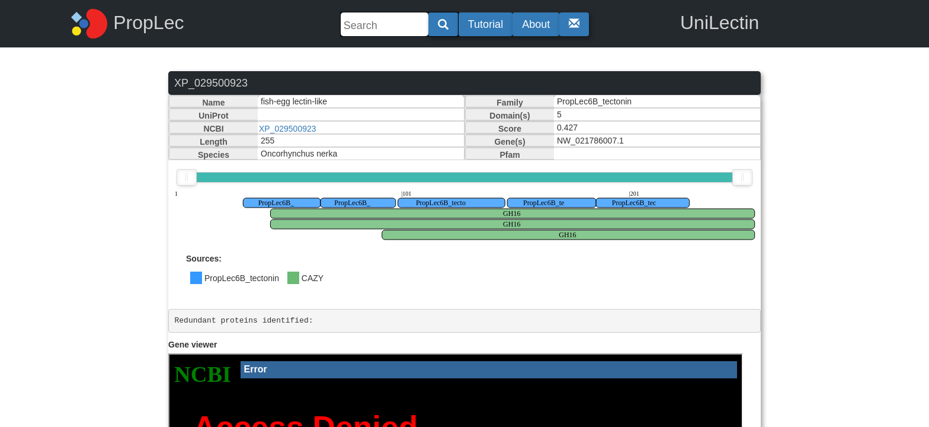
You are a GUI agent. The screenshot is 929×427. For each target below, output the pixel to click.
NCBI (213, 129)
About (536, 24)
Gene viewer (192, 344)
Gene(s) (509, 142)
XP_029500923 (287, 128)
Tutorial (485, 24)
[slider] (187, 177)
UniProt (213, 115)
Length (214, 142)
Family (509, 102)
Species (213, 155)
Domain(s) (509, 115)
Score (509, 129)
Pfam (509, 155)
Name (213, 102)
